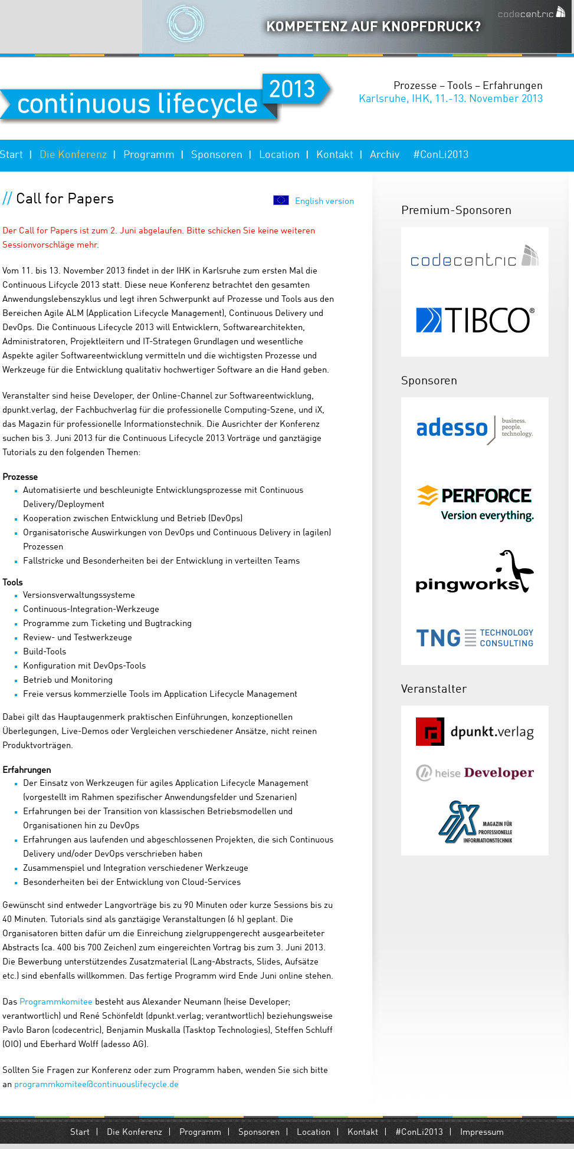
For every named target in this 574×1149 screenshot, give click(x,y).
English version (324, 201)
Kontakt (334, 155)
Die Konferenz (73, 155)
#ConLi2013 (440, 155)
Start (80, 1132)
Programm (149, 155)
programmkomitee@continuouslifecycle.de (96, 1085)
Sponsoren (216, 155)
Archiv (384, 155)
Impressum (482, 1132)
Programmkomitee (56, 1002)
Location (279, 155)
